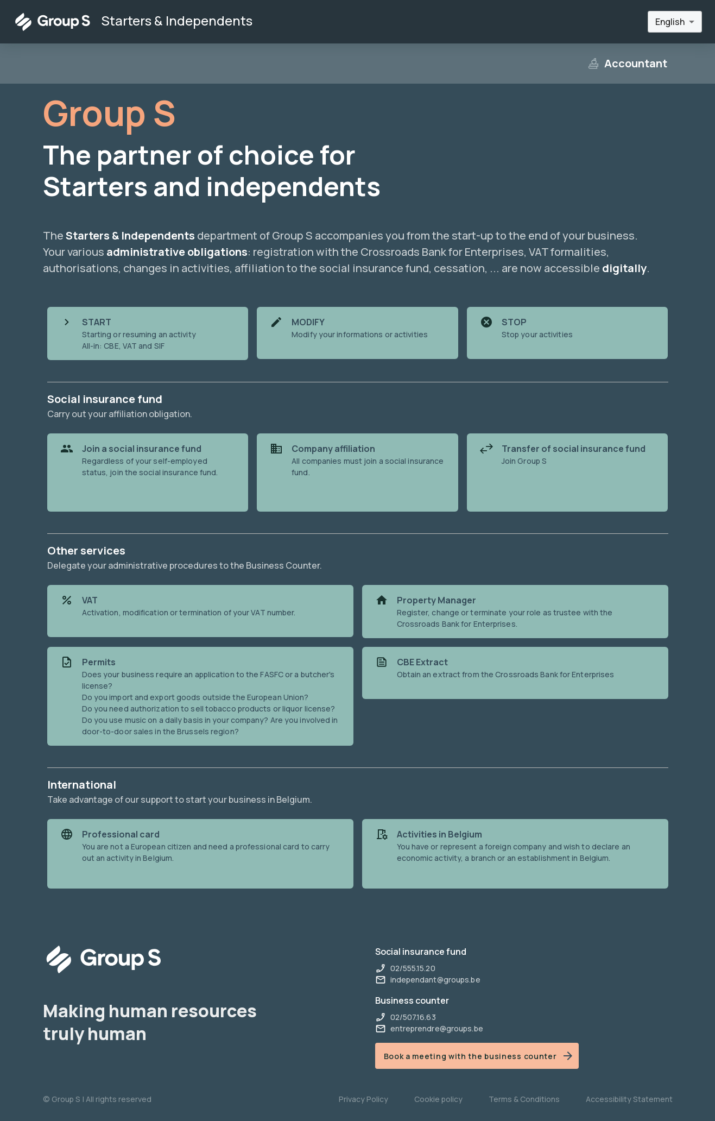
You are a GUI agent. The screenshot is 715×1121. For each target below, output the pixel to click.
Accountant (627, 63)
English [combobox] (670, 22)
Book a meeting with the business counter (479, 1055)
